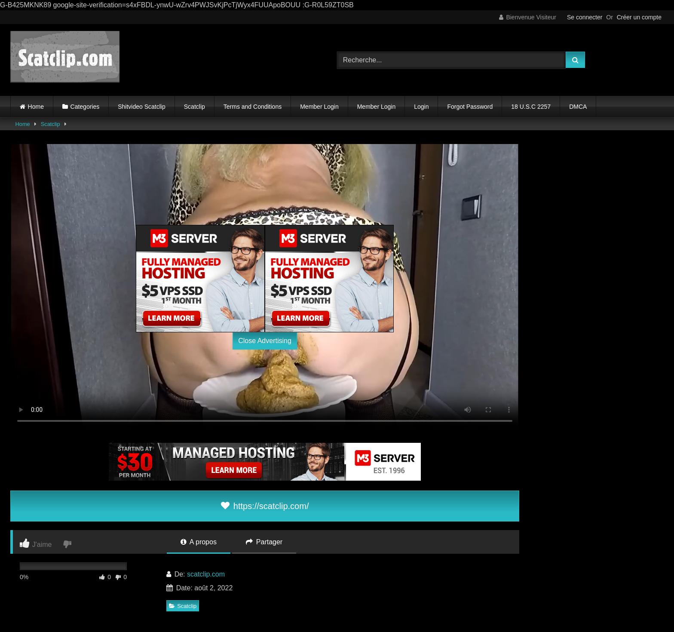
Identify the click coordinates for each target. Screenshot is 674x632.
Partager (264, 542)
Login (421, 106)
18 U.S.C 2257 (531, 106)
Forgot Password (470, 106)
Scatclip (194, 106)
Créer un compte (639, 17)
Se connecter (585, 17)
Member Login (319, 106)
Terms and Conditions (253, 106)
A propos (199, 542)
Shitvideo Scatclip (141, 106)
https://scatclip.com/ (265, 506)
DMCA (578, 106)
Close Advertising (264, 340)
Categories (85, 106)
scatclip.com (206, 574)
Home (36, 106)
